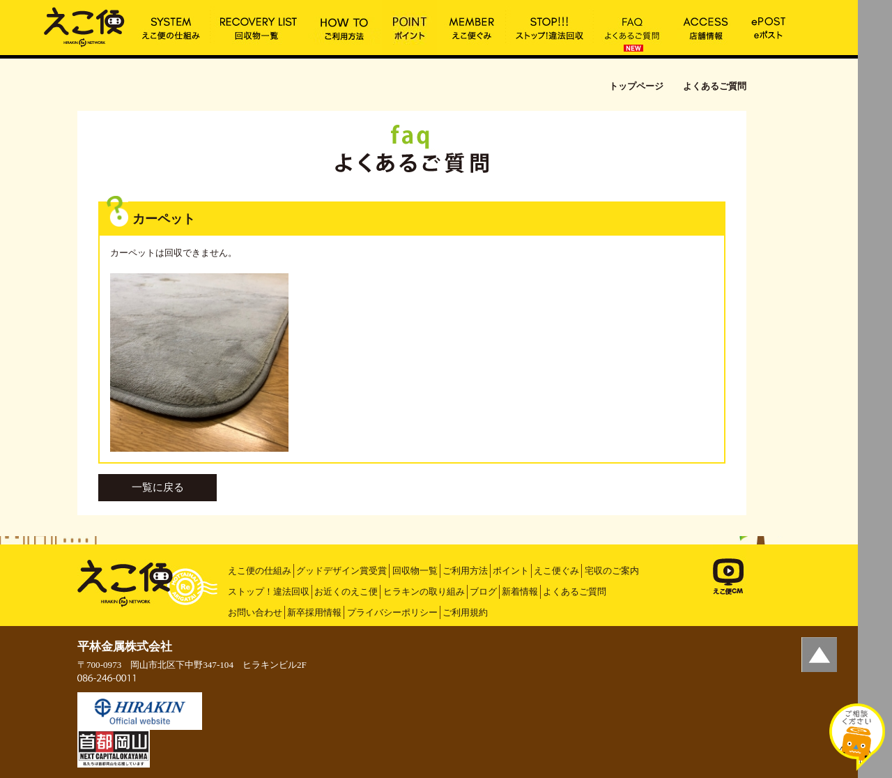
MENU (875, 17)
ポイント (511, 570)
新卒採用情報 (314, 612)
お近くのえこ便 (346, 591)
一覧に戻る (158, 487)
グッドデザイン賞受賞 (341, 570)
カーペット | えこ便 (84, 26)
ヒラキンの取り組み (424, 591)
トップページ (636, 86)
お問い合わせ (255, 612)
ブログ (483, 591)
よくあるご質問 (574, 591)
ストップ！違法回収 (268, 591)
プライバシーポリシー (392, 612)
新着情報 (520, 591)
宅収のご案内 (612, 570)
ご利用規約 (465, 612)
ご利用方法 (465, 570)
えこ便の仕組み (259, 570)
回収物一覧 (415, 570)
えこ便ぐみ (556, 570)
